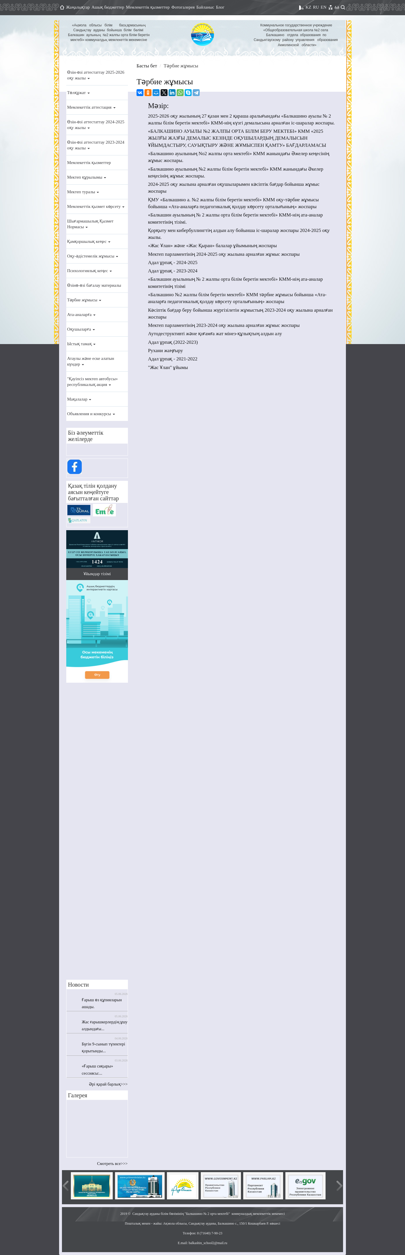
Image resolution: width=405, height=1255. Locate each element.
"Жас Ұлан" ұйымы (168, 367)
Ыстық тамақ (81, 343)
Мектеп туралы (83, 192)
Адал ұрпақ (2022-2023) (173, 342)
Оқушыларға (81, 329)
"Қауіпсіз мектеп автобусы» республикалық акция (92, 381)
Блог (220, 7)
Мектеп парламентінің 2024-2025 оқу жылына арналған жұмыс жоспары (224, 254)
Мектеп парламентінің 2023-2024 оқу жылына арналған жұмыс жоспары (224, 325)
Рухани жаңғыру (165, 350)
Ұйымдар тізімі (97, 573)
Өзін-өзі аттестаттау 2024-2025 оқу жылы (95, 125)
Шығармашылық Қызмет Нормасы (90, 224)
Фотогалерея (183, 7)
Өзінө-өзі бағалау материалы (94, 285)
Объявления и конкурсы (91, 413)
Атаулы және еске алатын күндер (90, 361)
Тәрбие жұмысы (84, 300)
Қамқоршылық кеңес (88, 241)
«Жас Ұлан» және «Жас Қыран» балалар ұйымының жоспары (212, 245)
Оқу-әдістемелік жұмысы (92, 256)
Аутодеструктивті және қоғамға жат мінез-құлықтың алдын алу (215, 333)
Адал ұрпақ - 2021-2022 (172, 359)
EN (323, 7)
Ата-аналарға (81, 314)
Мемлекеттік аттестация (91, 107)
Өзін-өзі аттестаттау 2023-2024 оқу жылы (95, 145)
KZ (308, 7)
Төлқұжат (78, 92)
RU (316, 7)
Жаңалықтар (78, 7)
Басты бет (147, 66)
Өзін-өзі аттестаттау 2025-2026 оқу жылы (95, 75)
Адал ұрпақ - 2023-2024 (172, 271)
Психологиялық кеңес (89, 270)
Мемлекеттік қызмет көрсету (95, 206)
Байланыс (205, 7)
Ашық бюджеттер (107, 7)
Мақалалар (79, 399)
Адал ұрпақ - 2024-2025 (172, 262)
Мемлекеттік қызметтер (148, 7)
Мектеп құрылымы (86, 177)
